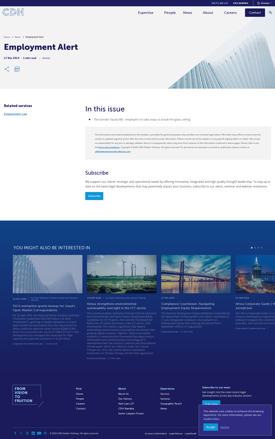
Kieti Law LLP (220, 3)
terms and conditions (109, 147)
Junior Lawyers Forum (131, 413)
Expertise (145, 13)
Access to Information (156, 433)
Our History (125, 398)
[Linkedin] (33, 433)
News (187, 13)
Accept (210, 427)
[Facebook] (15, 433)
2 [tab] (255, 256)
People (170, 13)
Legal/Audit (190, 433)
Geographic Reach (171, 403)
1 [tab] (252, 256)
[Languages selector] (264, 3)
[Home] (13, 12)
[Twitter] (21, 433)
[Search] (271, 12)
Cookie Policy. (211, 418)
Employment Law (15, 114)
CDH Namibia (240, 3)
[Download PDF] (17, 70)
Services (165, 398)
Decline (224, 427)
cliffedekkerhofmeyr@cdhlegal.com (112, 151)
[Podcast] (45, 433)
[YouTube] (39, 433)
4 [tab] (262, 256)
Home (7, 38)
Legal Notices (176, 433)
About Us (123, 393)
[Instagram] (27, 433)
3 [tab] (258, 256)
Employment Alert (34, 38)
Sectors (164, 393)
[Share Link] (7, 70)
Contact (81, 408)
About (208, 13)
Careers (230, 13)
